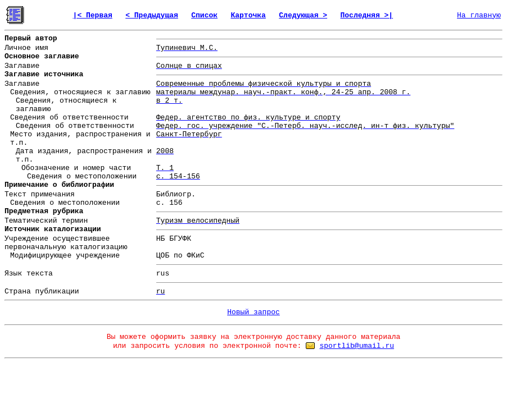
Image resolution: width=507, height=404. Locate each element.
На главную (479, 15)
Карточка (247, 15)
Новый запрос (253, 312)
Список (204, 15)
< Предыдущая (151, 15)
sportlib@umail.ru (356, 346)
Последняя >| (367, 15)
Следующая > (303, 15)
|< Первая (92, 15)
